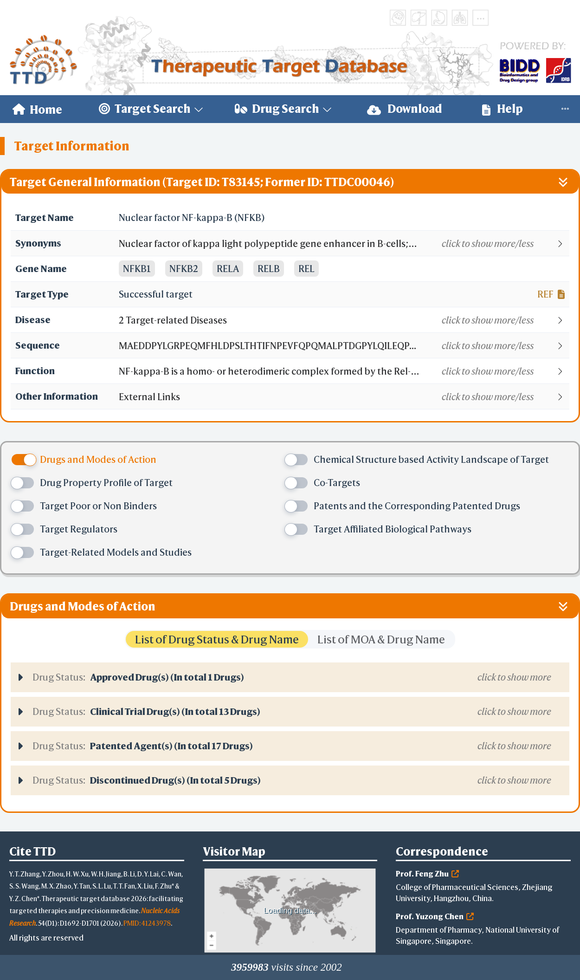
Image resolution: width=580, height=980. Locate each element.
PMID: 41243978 (147, 923)
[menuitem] (37, 109)
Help (502, 109)
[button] (343, 244)
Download (404, 109)
